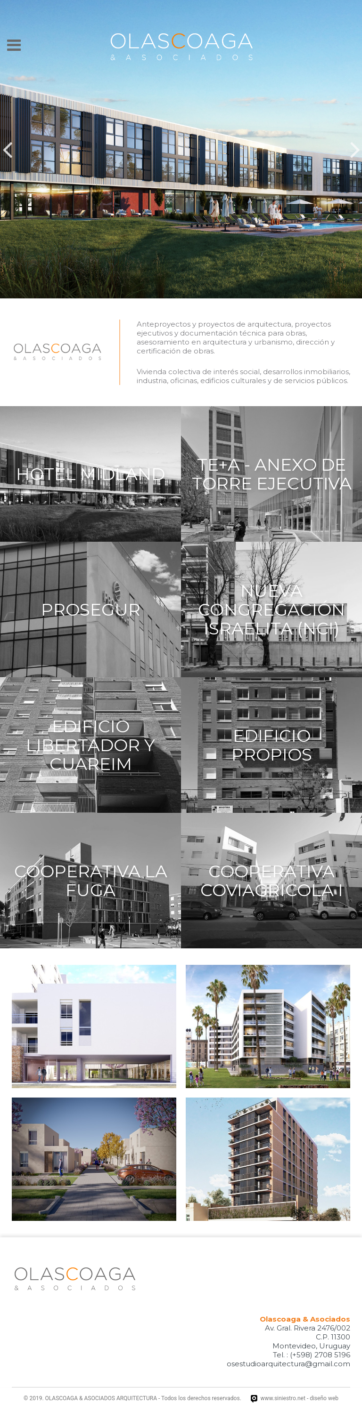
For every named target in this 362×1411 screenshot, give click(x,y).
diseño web (324, 1398)
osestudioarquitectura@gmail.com (288, 1363)
